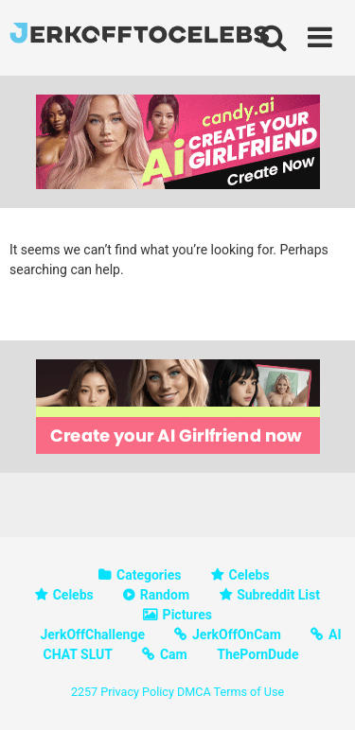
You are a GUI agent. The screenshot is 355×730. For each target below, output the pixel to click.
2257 (84, 692)
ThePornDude (257, 654)
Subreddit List (278, 594)
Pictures (187, 614)
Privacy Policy (137, 692)
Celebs (249, 574)
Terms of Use (249, 692)
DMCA (194, 692)
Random (164, 594)
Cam (173, 654)
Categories (148, 574)
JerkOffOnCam (236, 634)
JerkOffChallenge (92, 634)
